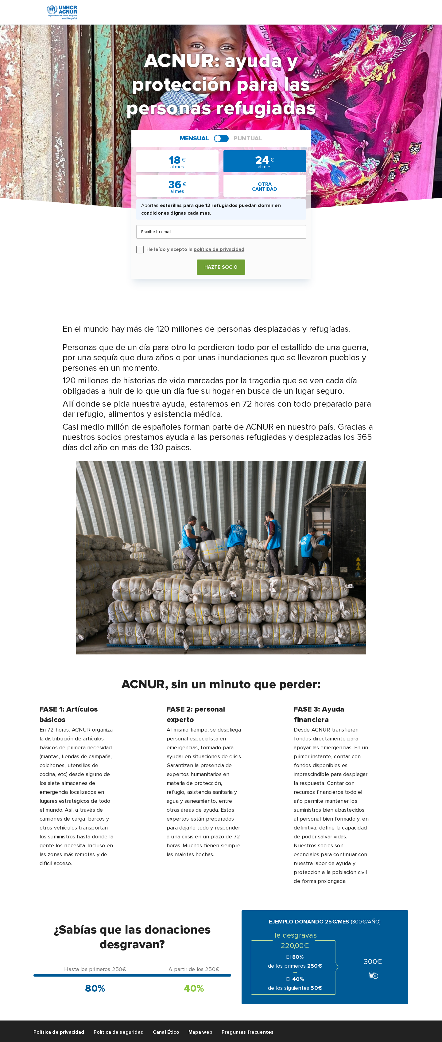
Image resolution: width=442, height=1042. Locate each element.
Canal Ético (166, 1032)
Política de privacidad (58, 1032)
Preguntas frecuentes (247, 1032)
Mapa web (200, 1032)
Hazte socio (221, 267)
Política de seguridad (119, 1032)
